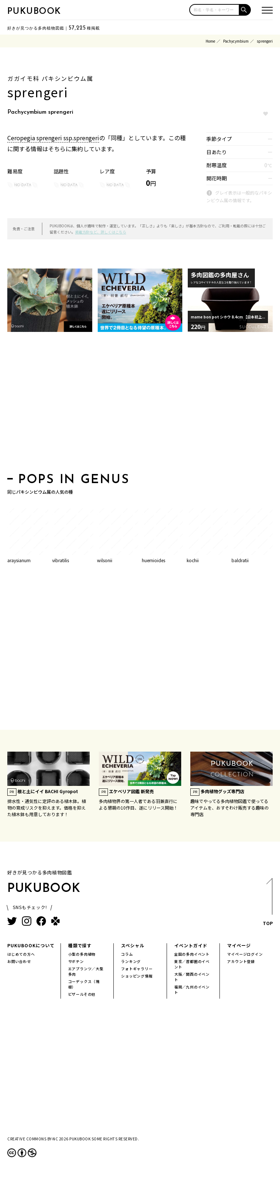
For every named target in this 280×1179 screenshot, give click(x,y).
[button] (245, 10)
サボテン (76, 961)
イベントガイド (190, 945)
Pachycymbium (236, 41)
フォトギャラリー (136, 968)
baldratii (240, 560)
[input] (214, 10)
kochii (193, 560)
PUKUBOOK (34, 11)
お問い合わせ (19, 961)
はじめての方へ (21, 954)
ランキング (131, 961)
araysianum (19, 560)
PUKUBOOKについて (31, 945)
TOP (267, 904)
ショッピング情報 (136, 976)
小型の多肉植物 (82, 954)
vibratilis (60, 560)
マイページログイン (244, 954)
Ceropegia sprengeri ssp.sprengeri (53, 137)
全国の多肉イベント (192, 954)
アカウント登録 (241, 961)
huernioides (153, 560)
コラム (127, 954)
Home (210, 41)
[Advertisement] (140, 405)
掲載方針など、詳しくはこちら (100, 232)
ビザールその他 (82, 994)
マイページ (239, 945)
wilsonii (104, 560)
